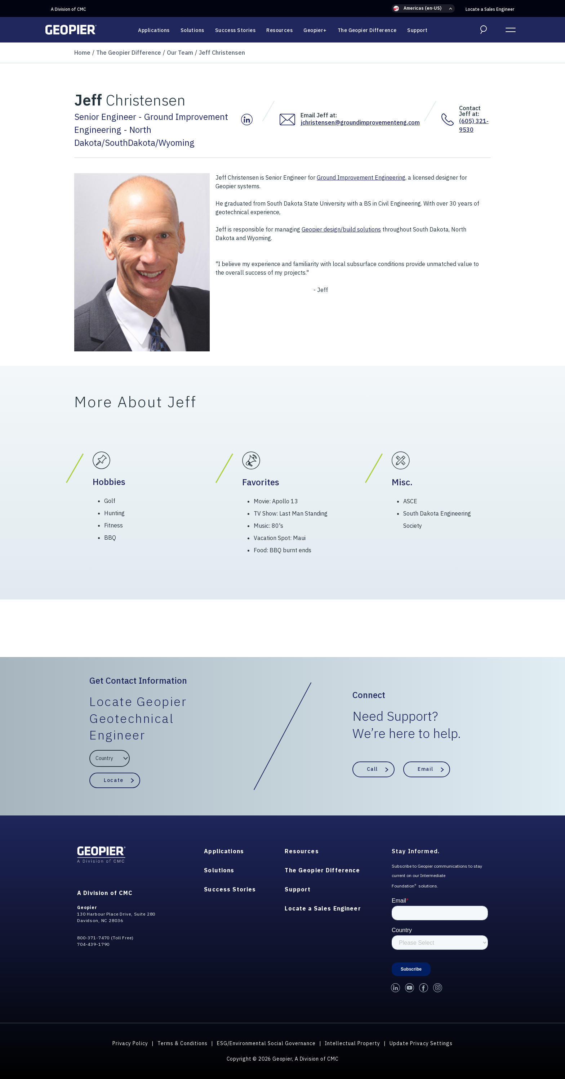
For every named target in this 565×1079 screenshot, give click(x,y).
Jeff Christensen (222, 52)
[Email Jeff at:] (290, 119)
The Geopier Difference (367, 30)
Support (417, 30)
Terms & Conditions (182, 1043)
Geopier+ (315, 30)
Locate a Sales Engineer (490, 9)
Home (82, 52)
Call (372, 769)
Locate (113, 780)
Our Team (180, 52)
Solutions (192, 30)
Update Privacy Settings (421, 1043)
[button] (423, 8)
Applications (153, 30)
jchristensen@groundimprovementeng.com (360, 122)
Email (425, 769)
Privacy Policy (130, 1043)
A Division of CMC (68, 9)
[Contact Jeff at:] (450, 119)
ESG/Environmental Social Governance (266, 1043)
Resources (279, 30)
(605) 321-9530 (474, 125)
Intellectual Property (352, 1043)
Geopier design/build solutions (341, 229)
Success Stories (235, 30)
